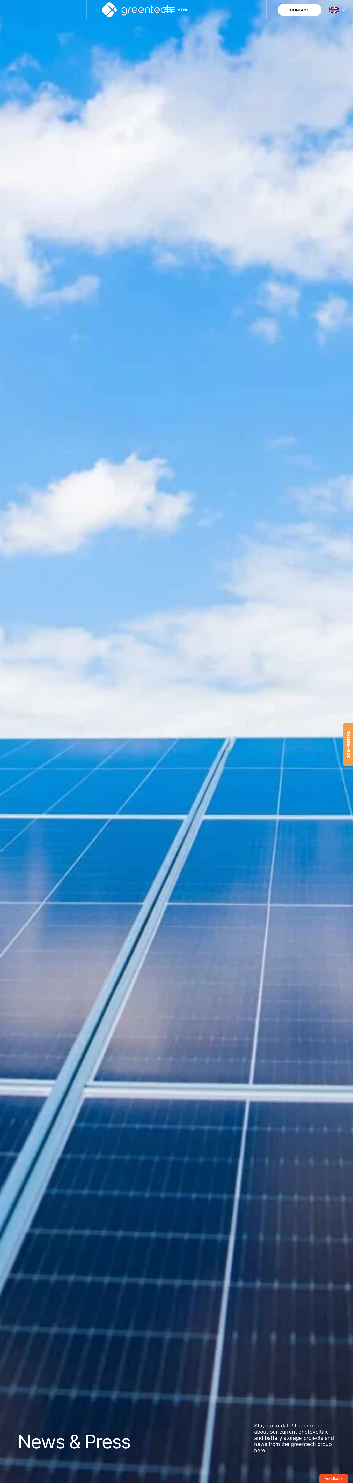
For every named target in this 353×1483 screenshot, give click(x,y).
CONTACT (299, 10)
